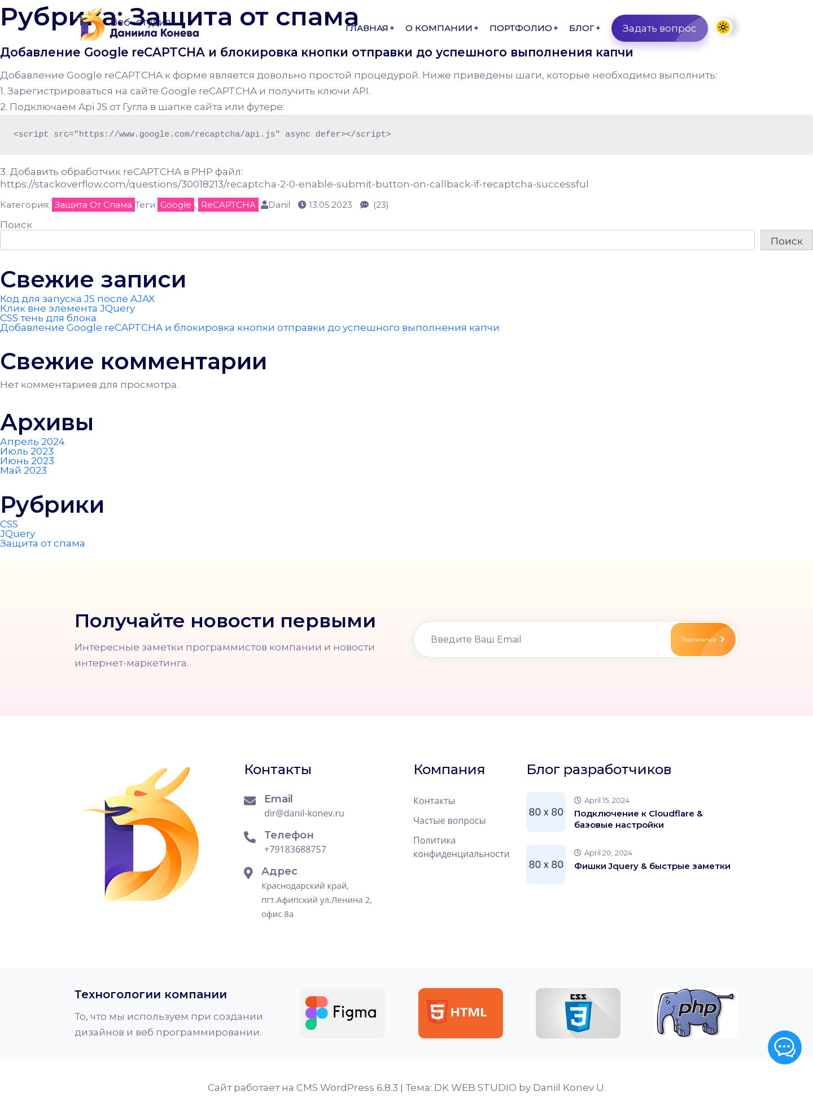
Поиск (16, 225)
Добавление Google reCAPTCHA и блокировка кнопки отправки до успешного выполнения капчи (336, 52)
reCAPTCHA (228, 204)
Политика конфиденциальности (461, 847)
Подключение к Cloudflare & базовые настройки (638, 819)
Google (175, 204)
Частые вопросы (449, 820)
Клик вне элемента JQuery (67, 308)
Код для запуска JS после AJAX (77, 298)
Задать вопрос (665, 28)
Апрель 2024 (32, 441)
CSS (9, 524)
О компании (439, 28)
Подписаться (688, 639)
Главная (367, 28)
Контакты (434, 800)
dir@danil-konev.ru (304, 813)
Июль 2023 (27, 451)
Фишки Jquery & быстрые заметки (652, 866)
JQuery (17, 533)
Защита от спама (93, 204)
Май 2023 (23, 470)
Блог (582, 28)
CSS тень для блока (48, 318)
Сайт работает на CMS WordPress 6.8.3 (304, 1087)
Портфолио (520, 28)
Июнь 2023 (27, 460)
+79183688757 (295, 849)
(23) (374, 204)
